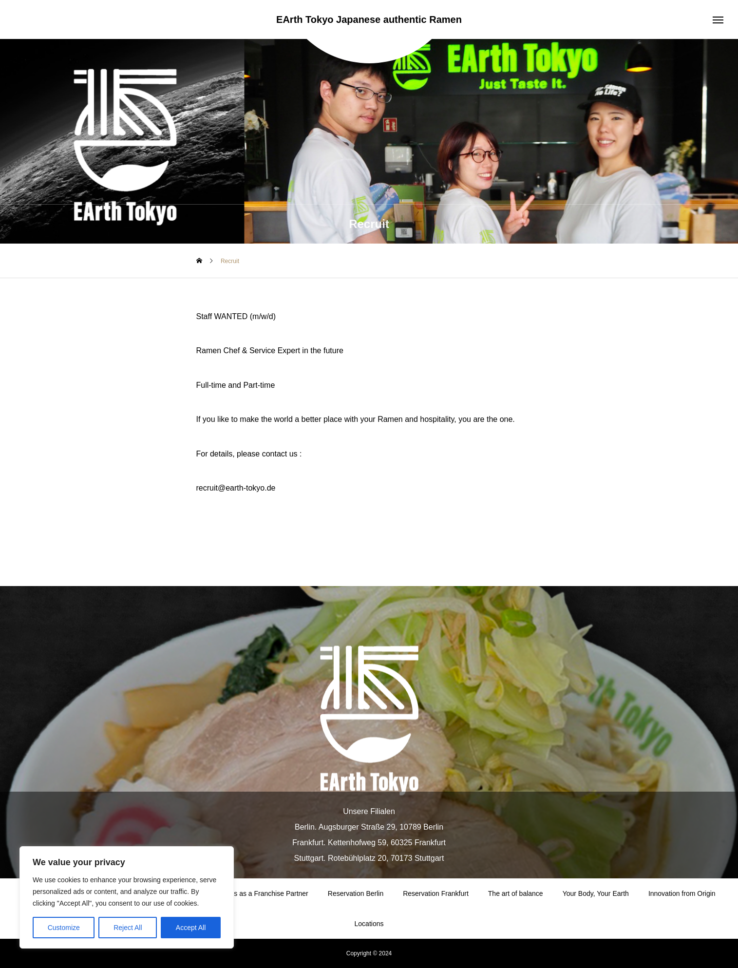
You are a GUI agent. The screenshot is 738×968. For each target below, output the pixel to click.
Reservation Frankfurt (436, 893)
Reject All (128, 927)
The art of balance (515, 893)
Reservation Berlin (355, 893)
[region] (126, 897)
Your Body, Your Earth (596, 893)
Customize (64, 927)
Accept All (191, 927)
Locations (369, 924)
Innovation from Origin (682, 893)
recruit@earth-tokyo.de (236, 488)
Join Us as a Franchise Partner (261, 893)
